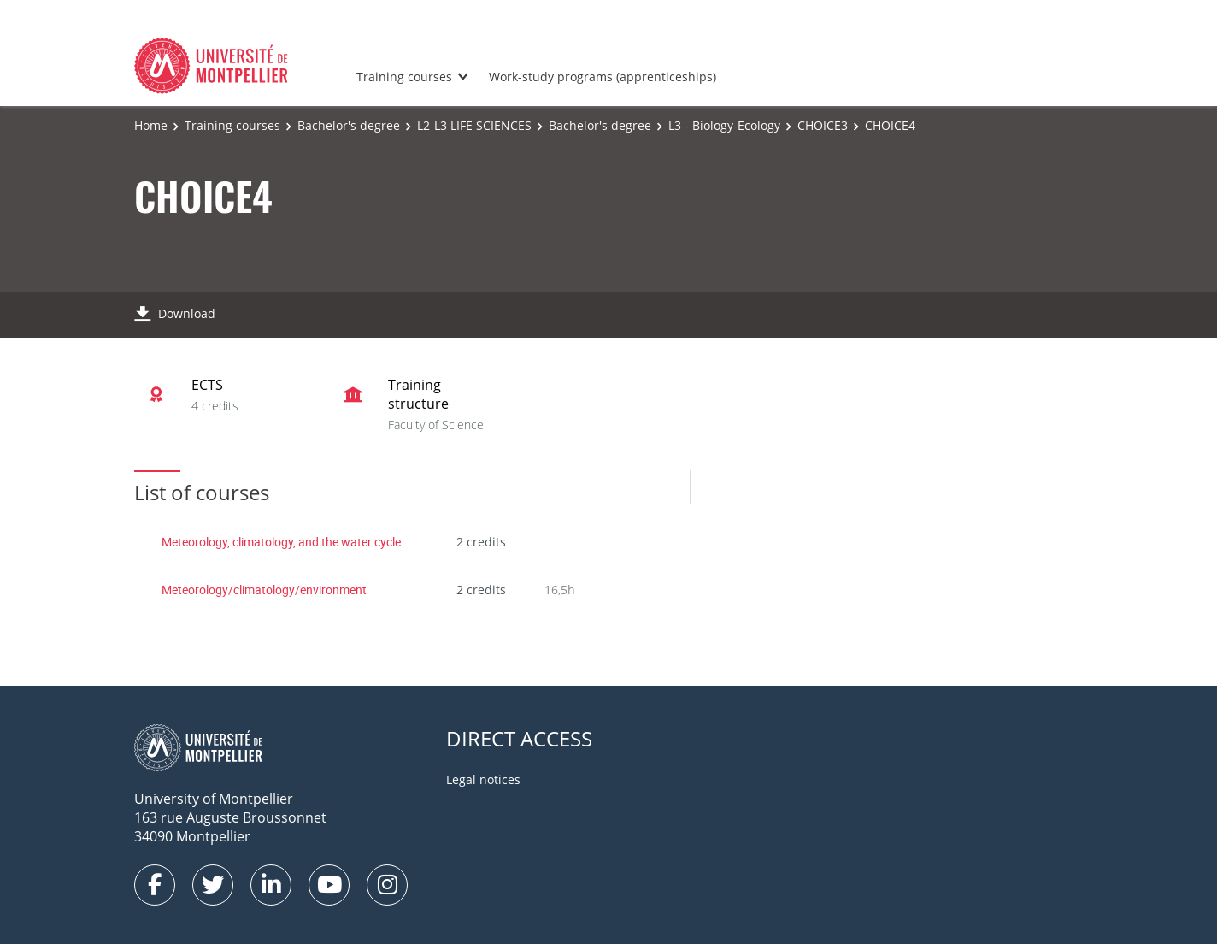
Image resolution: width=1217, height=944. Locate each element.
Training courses (404, 76)
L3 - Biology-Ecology (724, 125)
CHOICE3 (822, 125)
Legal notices (483, 779)
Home (151, 125)
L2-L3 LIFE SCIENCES (474, 125)
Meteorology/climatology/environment (264, 589)
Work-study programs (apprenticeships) (602, 76)
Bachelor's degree (348, 125)
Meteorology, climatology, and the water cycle (281, 542)
